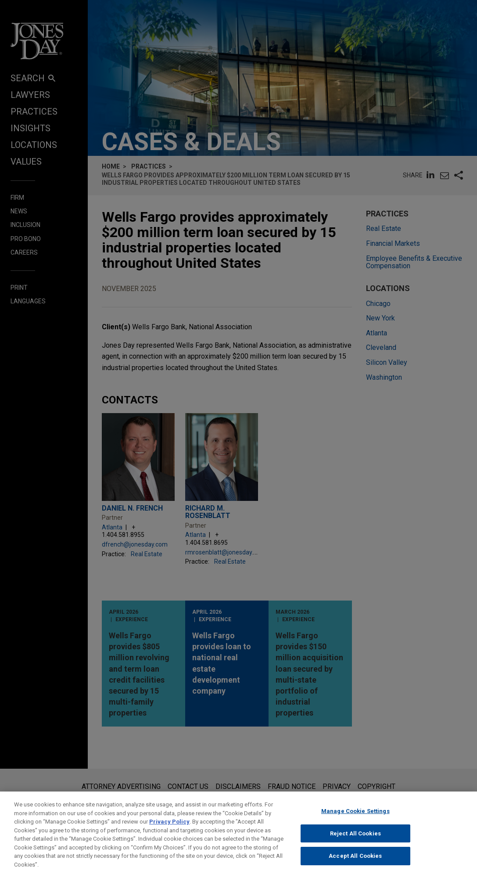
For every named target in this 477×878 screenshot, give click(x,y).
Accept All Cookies (355, 863)
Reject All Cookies (355, 841)
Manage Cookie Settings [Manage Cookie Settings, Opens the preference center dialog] (355, 819)
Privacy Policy (169, 829)
